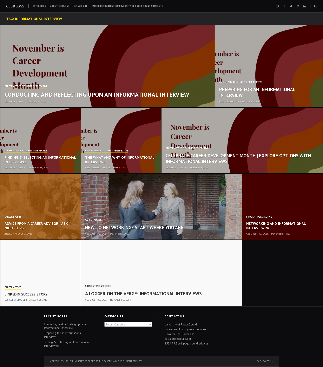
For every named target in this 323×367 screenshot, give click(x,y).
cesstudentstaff (15, 101)
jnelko (8, 233)
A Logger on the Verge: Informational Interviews (143, 294)
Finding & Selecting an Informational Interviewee (40, 159)
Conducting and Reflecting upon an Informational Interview (97, 94)
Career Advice (13, 86)
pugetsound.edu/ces (195, 343)
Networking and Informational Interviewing (276, 225)
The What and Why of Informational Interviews (119, 159)
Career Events (13, 217)
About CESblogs (59, 6)
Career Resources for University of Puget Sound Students (127, 6)
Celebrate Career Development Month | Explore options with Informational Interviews (238, 158)
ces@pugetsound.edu (178, 339)
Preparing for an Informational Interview (257, 92)
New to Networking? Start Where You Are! (135, 227)
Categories (39, 6)
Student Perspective (34, 86)
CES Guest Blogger (96, 233)
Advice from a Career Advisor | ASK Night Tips (36, 225)
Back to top (264, 361)
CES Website (80, 6)
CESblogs (15, 6)
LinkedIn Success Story (26, 294)
